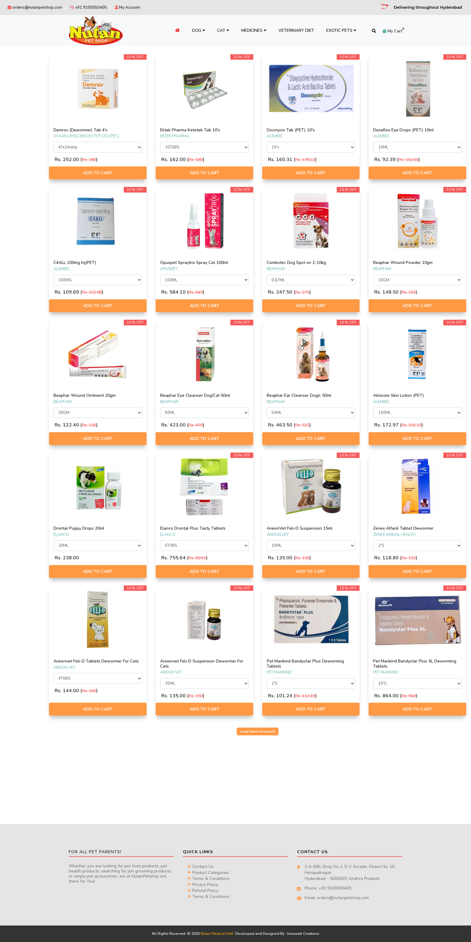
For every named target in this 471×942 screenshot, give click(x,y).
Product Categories (208, 872)
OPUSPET (17, 167)
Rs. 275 (328, 292)
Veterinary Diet (293, 30)
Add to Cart (143, 173)
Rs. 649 (235, 292)
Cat (220, 30)
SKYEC (14, 125)
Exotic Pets (338, 30)
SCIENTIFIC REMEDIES (27, 83)
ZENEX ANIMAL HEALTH (29, 181)
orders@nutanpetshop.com (35, 7)
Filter (79, 286)
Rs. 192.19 (425, 425)
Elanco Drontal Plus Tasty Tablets (232, 528)
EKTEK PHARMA (22, 146)
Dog (195, 30)
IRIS (12, 160)
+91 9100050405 (88, 7)
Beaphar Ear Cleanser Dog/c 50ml (325, 395)
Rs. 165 (422, 292)
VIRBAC (15, 132)
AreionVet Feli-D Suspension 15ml (325, 528)
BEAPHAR (17, 69)
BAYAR (15, 202)
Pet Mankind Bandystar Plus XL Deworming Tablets (416, 663)
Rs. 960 (422, 696)
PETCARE (17, 111)
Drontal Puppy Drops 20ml (130, 528)
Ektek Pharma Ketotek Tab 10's (229, 130)
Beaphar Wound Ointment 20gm (136, 395)
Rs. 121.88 (144, 292)
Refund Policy (202, 890)
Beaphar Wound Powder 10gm (416, 262)
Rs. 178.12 (331, 160)
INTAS (14, 104)
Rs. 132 (422, 558)
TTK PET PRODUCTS (26, 153)
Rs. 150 (328, 558)
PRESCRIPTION (21, 240)
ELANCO (16, 188)
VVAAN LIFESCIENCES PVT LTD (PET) (39, 216)
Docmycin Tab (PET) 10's (317, 130)
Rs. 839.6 (236, 558)
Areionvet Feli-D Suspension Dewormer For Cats (226, 663)
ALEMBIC (16, 76)
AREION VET (19, 139)
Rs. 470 (235, 425)
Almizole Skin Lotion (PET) (411, 395)
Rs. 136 (141, 425)
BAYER (14, 90)
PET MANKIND (21, 210)
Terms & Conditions (208, 878)
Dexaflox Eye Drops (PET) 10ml (416, 130)
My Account (127, 7)
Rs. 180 (235, 160)
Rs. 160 (141, 696)
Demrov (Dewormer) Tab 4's (132, 130)
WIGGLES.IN (19, 174)
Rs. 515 (328, 425)
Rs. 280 (141, 160)
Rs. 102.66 (422, 160)
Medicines (250, 30)
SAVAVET (17, 97)
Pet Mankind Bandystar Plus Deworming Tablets (320, 663)
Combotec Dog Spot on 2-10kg (322, 262)
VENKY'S (16, 118)
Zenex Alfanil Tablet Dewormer (416, 528)
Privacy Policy (202, 884)
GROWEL (17, 195)
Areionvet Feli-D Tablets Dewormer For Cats (143, 663)
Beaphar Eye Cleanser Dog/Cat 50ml (234, 395)
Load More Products (284, 731)
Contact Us (200, 866)
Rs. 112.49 (331, 696)
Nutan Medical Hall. (217, 933)
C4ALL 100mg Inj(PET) (126, 262)
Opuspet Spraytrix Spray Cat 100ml (233, 262)
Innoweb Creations (303, 933)
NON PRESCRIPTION (26, 247)
